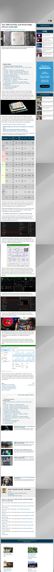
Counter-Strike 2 (5, 387)
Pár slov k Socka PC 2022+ (46, 111)
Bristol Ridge (4, 384)
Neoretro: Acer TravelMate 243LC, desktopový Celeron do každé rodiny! (23, 457)
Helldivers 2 (13, 386)
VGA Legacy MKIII (11, 494)
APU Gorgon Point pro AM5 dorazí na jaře (23, 449)
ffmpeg (13, 384)
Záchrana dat (34, 540)
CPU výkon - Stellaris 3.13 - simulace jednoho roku (14, 70)
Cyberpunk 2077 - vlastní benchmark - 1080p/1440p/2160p (16, 82)
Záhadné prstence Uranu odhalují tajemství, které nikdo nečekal (47, 45)
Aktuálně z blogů (44, 94)
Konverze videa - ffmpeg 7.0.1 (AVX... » (26, 396)
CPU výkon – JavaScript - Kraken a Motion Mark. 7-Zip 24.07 (16, 72)
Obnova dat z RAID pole (22, 540)
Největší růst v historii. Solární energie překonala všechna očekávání (47, 49)
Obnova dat (29, 540)
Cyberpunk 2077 (11, 388)
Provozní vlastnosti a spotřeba (10, 87)
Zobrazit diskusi (5, 534)
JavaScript (8, 386)
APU (8, 384)
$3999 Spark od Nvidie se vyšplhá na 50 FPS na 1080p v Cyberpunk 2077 (24, 443)
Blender (10, 387)
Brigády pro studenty (27, 541)
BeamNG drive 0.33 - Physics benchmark (12, 78)
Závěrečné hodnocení (9, 88)
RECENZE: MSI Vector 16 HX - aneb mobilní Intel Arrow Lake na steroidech (24, 427)
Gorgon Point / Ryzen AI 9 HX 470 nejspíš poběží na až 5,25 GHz (24, 478)
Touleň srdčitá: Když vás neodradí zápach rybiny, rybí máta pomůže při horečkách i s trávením (32, 556)
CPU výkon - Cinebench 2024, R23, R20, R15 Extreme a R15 (16, 71)
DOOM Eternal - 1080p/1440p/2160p (12, 86)
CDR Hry (44, 31)
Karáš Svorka (9, 29)
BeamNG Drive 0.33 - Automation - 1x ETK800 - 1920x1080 (16, 79)
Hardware (15, 29)
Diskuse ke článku (6, 499)
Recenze (19, 29)
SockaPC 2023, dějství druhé (47, 102)
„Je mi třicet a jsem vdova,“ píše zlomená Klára (8, 555)
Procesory (23, 29)
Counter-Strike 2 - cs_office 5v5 (11, 80)
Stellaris (5, 388)
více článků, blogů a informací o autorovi (15, 495)
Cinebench (4, 386)
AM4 (10, 384)
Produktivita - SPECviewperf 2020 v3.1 (11, 76)
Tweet (33, 383)
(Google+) (9, 491)
